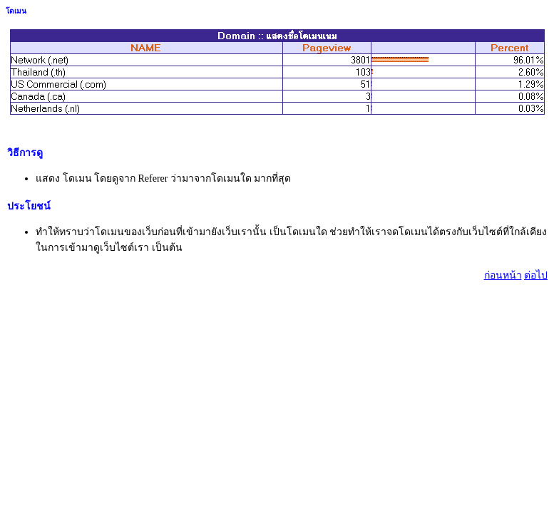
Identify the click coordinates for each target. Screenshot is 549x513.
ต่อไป (536, 275)
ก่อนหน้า (503, 275)
